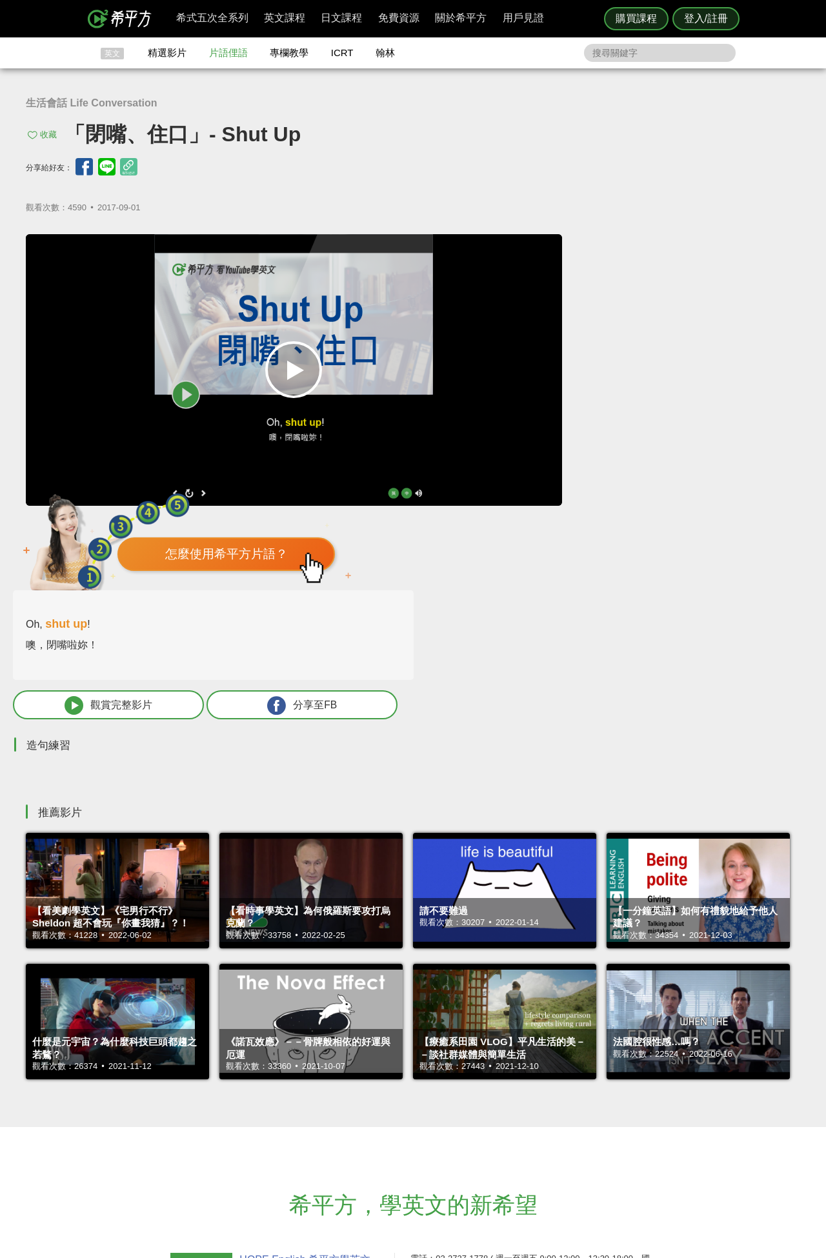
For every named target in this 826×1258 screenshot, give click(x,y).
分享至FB (714, 421)
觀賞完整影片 (576, 421)
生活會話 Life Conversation (91, 102)
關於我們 (490, 1113)
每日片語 (428, 1113)
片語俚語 (228, 52)
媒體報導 (490, 1125)
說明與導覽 (556, 1101)
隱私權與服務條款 (568, 1090)
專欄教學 (289, 52)
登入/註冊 (706, 18)
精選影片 (167, 52)
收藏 (48, 134)
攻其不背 (428, 1090)
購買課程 (636, 18)
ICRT (342, 52)
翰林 (385, 52)
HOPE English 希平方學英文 (303, 1012)
